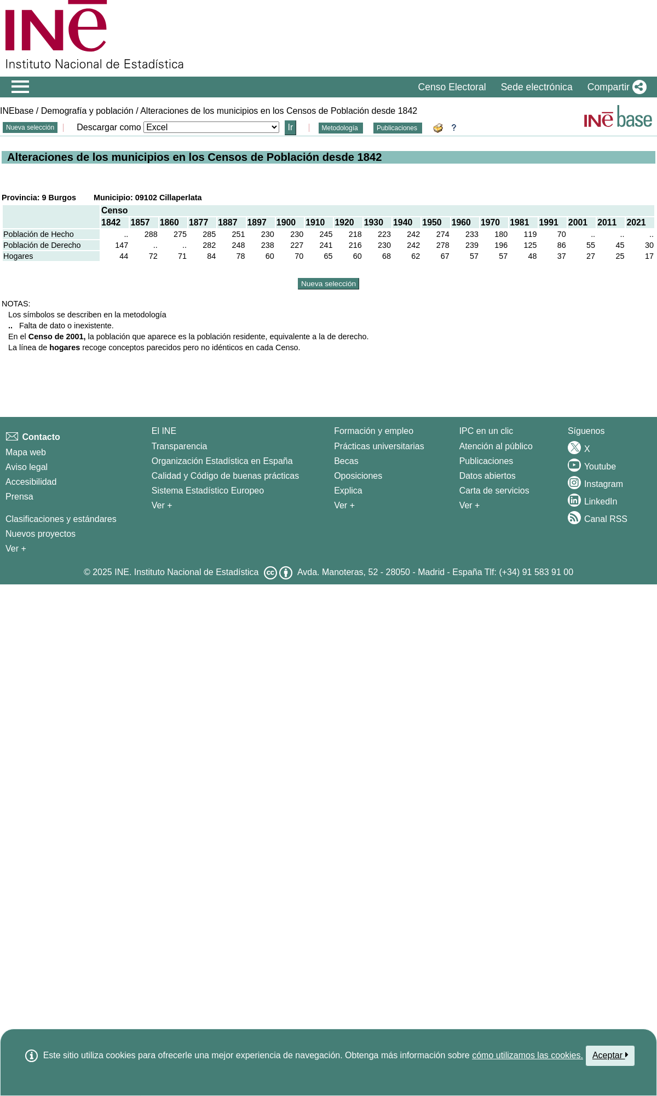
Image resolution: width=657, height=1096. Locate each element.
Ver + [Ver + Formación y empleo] (344, 505)
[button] (615, 87)
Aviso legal (26, 467)
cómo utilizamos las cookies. (527, 1055)
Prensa (19, 496)
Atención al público (496, 446)
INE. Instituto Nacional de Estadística (186, 572)
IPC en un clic (486, 431)
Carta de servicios (494, 490)
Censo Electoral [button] (452, 87)
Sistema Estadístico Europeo (208, 490)
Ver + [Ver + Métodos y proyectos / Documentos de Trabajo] (15, 548)
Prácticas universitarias (379, 446)
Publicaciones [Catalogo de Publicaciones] (486, 461)
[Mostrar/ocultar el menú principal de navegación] (20, 87)
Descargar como (109, 127)
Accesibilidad (30, 481)
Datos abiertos (487, 475)
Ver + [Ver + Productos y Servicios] (469, 505)
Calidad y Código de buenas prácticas (225, 475)
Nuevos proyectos (40, 533)
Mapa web (25, 452)
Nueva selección (30, 127)
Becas (346, 461)
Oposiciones (358, 475)
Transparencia (180, 446)
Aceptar (610, 1055)
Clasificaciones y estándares (61, 519)
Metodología (341, 128)
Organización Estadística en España (222, 461)
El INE (164, 431)
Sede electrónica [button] (537, 87)
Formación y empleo (373, 431)
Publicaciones (398, 128)
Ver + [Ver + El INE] (162, 505)
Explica (348, 490)
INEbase (16, 110)
